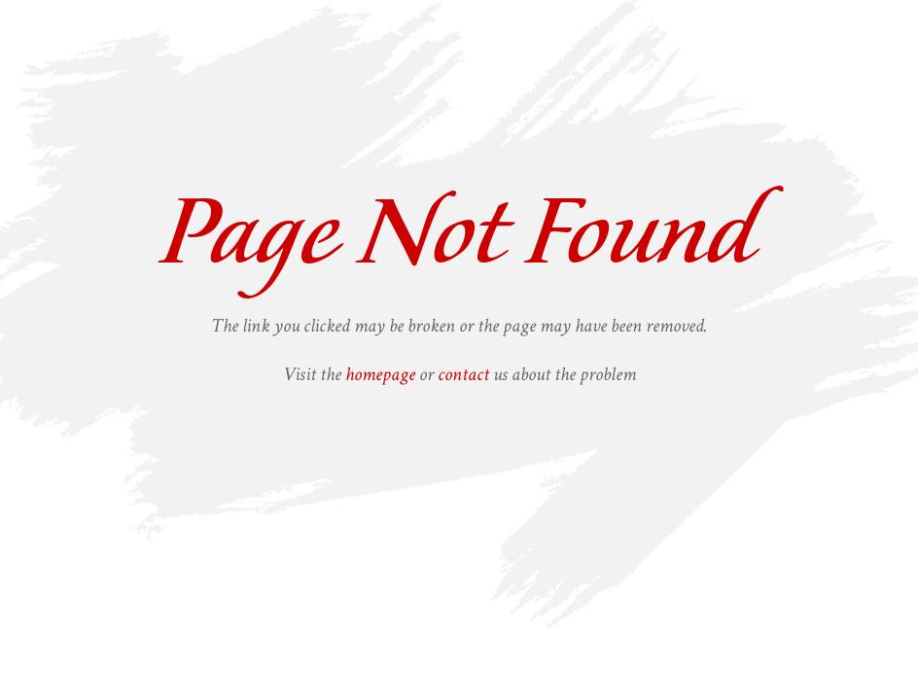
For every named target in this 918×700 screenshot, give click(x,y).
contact (463, 374)
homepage (380, 374)
